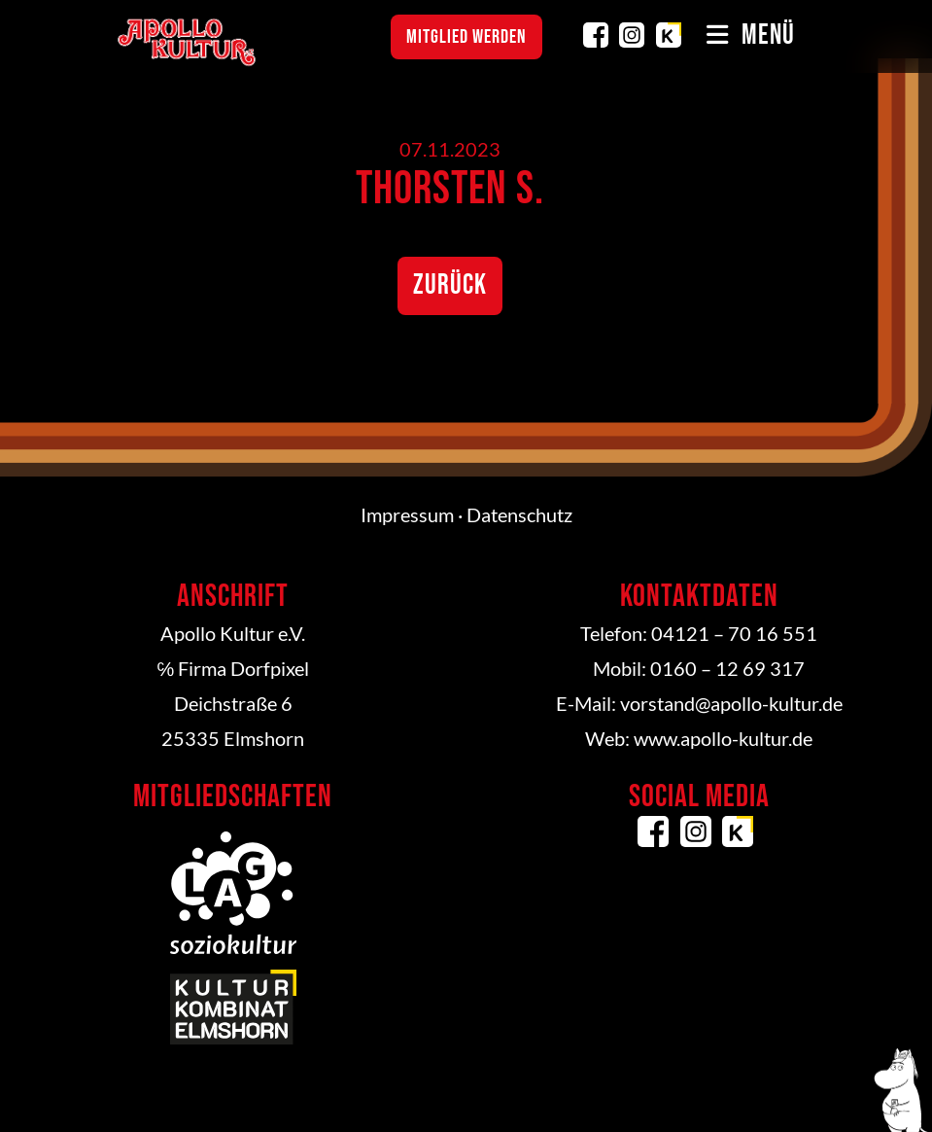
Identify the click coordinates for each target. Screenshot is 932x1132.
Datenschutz (519, 514)
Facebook (595, 35)
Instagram (631, 35)
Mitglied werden (466, 37)
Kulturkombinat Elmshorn (668, 35)
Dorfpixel (269, 668)
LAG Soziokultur (233, 892)
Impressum (407, 514)
